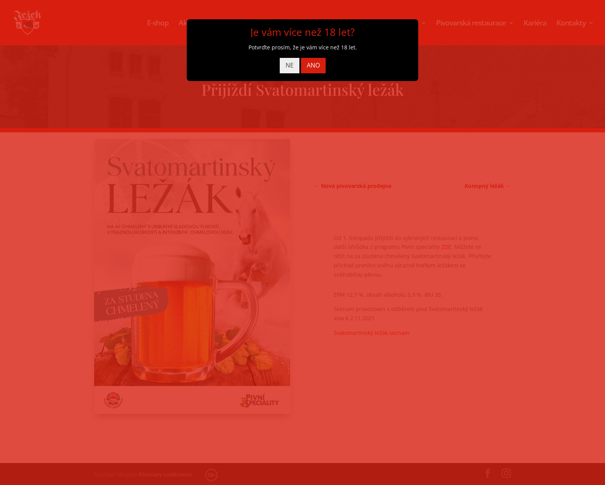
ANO (313, 65)
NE (290, 65)
